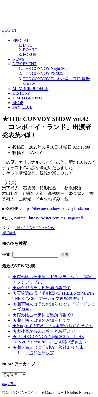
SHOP (17, 102)
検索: (6, 254)
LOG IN (9, 30)
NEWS (18, 59)
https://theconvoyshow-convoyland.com (55, 208)
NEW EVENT (24, 64)
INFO (27, 45)
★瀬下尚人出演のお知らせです (41, 320)
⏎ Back (9, 233)
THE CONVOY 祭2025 (43, 73)
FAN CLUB (22, 107)
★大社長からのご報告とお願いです (45, 331)
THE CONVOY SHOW (35, 227)
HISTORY (21, 93)
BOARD (30, 50)
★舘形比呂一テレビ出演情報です (43, 315)
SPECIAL (20, 40)
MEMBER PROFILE (30, 88)
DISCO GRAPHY (27, 98)
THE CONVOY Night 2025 (46, 68)
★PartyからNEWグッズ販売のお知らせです (52, 326)
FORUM (30, 54)
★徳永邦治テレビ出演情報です (41, 287)
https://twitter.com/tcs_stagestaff (56, 218)
